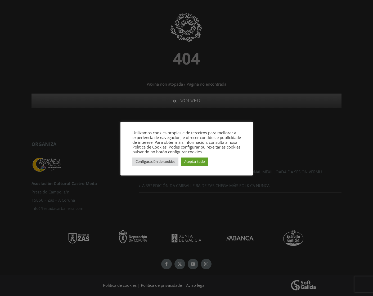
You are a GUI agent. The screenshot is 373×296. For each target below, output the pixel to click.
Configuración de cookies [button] (155, 161)
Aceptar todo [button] (194, 161)
